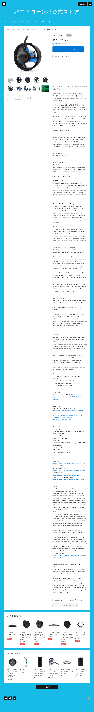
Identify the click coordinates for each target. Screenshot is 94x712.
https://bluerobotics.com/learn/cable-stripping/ (66, 475)
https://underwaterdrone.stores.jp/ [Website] (88, 698)
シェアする (69, 600)
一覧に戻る (47, 687)
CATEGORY (40, 22)
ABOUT (20, 22)
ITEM (27, 22)
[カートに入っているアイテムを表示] (90, 4)
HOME (6, 22)
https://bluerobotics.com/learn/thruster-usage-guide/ (68, 470)
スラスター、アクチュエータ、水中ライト (24, 29)
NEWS (13, 22)
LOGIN (82, 4)
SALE (32, 22)
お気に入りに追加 (63, 56)
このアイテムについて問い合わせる (67, 605)
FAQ (48, 22)
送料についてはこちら (61, 43)
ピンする (79, 600)
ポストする (58, 600)
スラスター (42, 29)
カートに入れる (69, 49)
